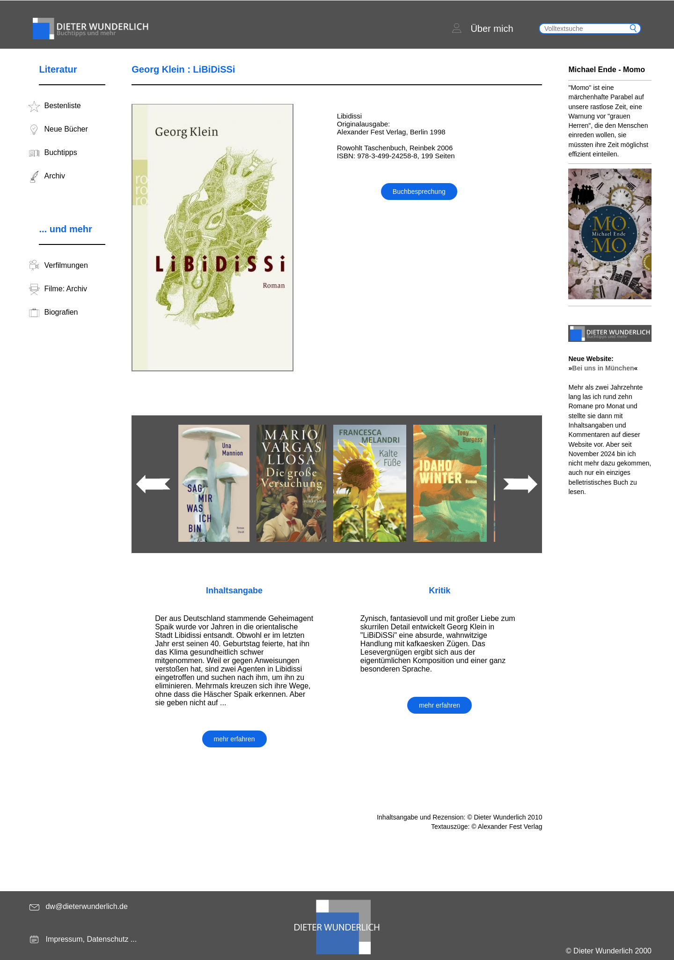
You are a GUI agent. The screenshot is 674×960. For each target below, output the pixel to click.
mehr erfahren (234, 739)
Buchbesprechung (419, 191)
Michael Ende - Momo (606, 70)
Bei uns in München (603, 368)
